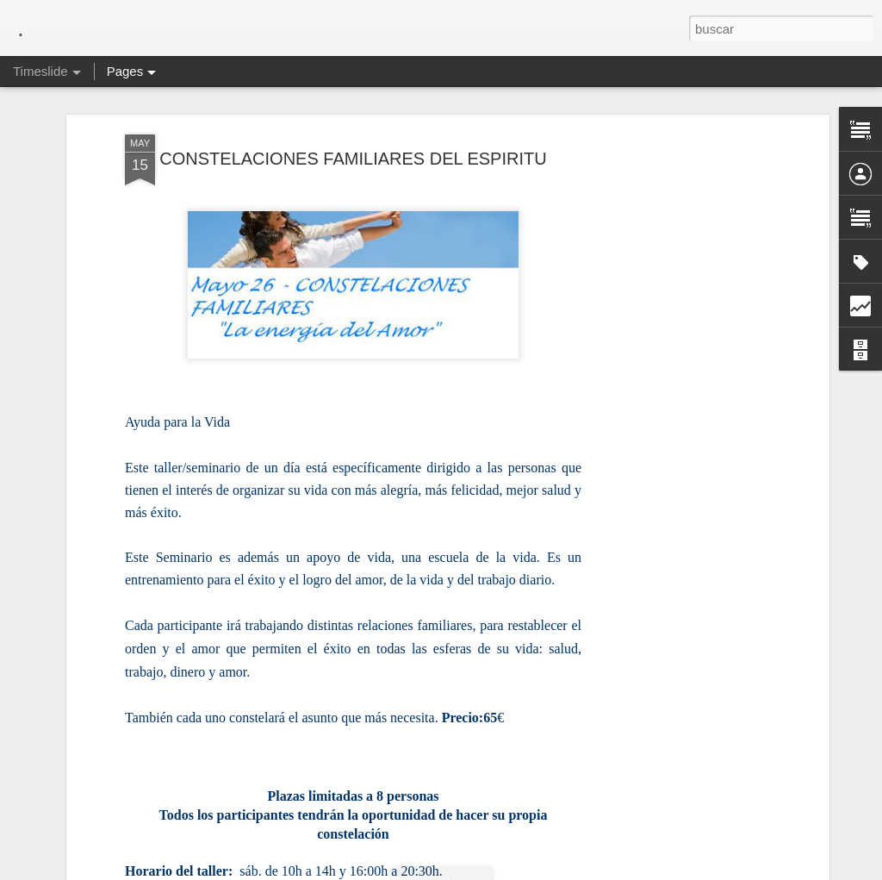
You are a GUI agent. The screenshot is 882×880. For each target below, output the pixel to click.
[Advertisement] (676, 381)
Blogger (508, 870)
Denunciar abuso (565, 870)
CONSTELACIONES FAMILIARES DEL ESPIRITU (352, 134)
